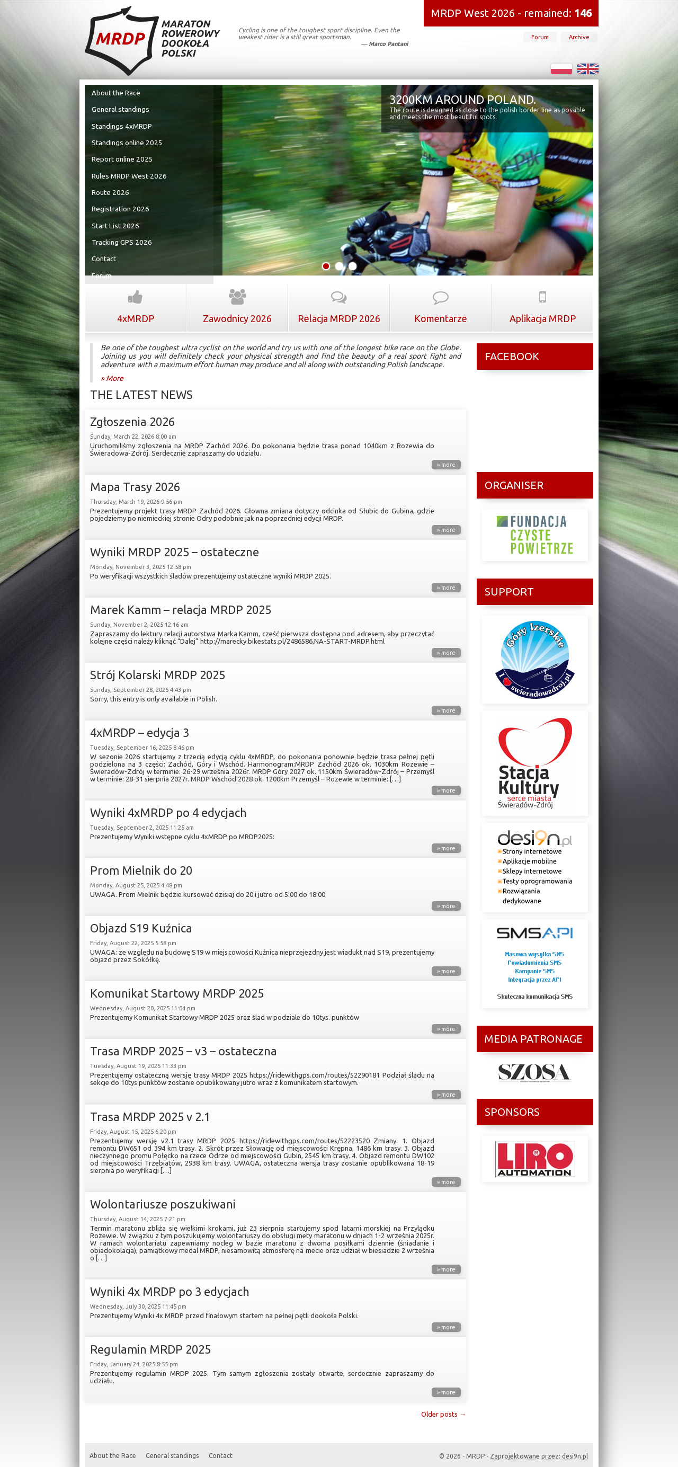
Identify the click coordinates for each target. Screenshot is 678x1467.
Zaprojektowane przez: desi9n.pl (539, 1448)
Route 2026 (110, 188)
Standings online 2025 (126, 140)
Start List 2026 (115, 220)
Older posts (443, 1406)
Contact (105, 251)
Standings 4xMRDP (122, 124)
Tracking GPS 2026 (122, 235)
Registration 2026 (120, 204)
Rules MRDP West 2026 (128, 172)
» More (112, 370)
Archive (579, 37)
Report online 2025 (122, 156)
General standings (120, 108)
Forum (540, 37)
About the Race (116, 92)
